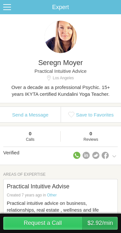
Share (114, 7)
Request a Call (71, 223)
